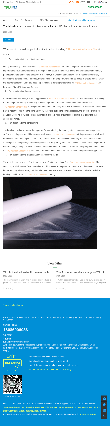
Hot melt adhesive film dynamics (94, 13)
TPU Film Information (49, 20)
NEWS (56, 317)
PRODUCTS (9, 317)
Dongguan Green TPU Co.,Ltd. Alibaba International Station (36, 404)
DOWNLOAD (38, 317)
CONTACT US (92, 317)
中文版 (93, 2)
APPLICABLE (23, 317)
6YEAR (82, 2)
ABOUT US (67, 317)
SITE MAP (8, 320)
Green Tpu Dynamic (23, 20)
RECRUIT (79, 317)
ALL (5, 20)
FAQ (49, 317)
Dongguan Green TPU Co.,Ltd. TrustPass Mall (78, 404)
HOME (76, 13)
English (104, 2)
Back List (8, 40)
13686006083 (95, 7)
